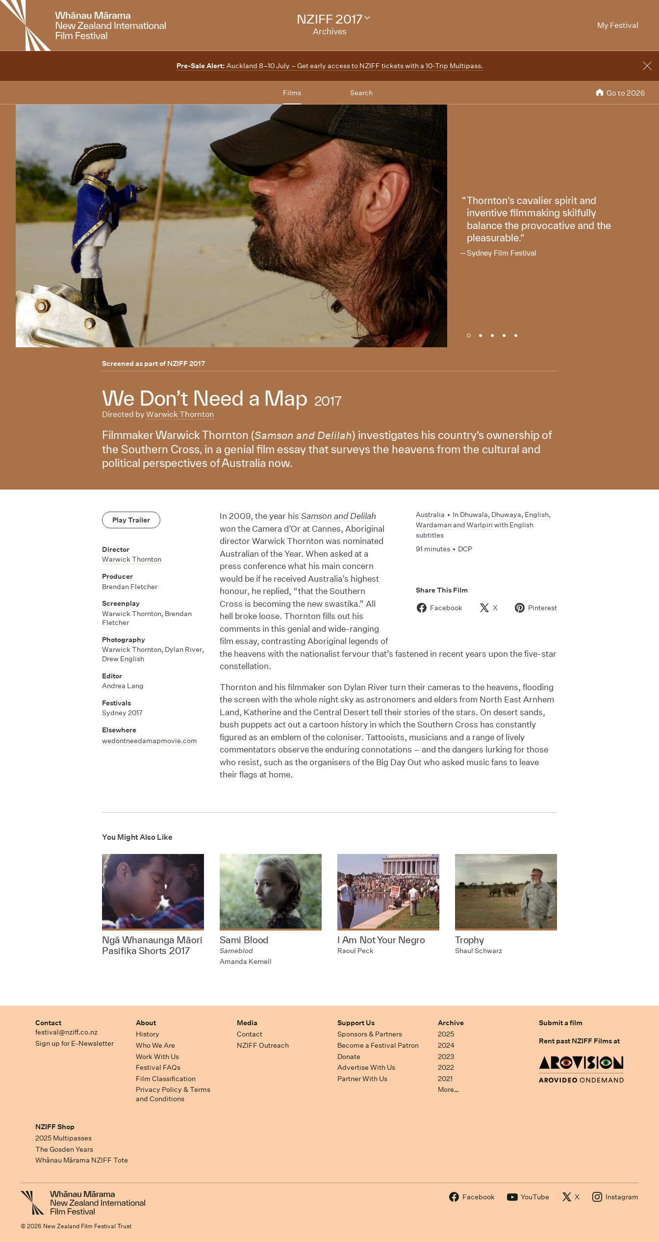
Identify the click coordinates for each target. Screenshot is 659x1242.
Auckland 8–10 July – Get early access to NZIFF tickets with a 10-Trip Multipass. (330, 65)
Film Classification (166, 1078)
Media (247, 1022)
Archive (451, 1022)
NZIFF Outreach (263, 1045)
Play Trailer (131, 520)
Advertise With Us (366, 1067)
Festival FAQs (158, 1067)
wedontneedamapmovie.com (149, 740)
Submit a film (561, 1022)
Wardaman (434, 524)
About (146, 1022)
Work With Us (157, 1056)
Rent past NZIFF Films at (579, 1040)
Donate (348, 1056)
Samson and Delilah (338, 516)
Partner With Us (362, 1078)
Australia (430, 514)
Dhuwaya (506, 514)
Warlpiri (480, 524)
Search (361, 92)
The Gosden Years (64, 1149)
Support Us (356, 1022)
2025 (446, 1034)
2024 (446, 1045)
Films (292, 92)
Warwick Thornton (180, 414)
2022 (446, 1067)
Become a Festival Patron (378, 1045)
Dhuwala (474, 514)
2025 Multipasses (63, 1138)
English (537, 514)
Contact (48, 1022)
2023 (446, 1056)
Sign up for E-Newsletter (74, 1043)
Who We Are (155, 1045)
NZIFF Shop (55, 1126)
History (147, 1034)
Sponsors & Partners (369, 1034)
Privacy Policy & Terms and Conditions (173, 1094)
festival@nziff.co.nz (66, 1032)
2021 (445, 1078)
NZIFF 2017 (186, 363)
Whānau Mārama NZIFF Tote (81, 1160)
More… (448, 1089)
